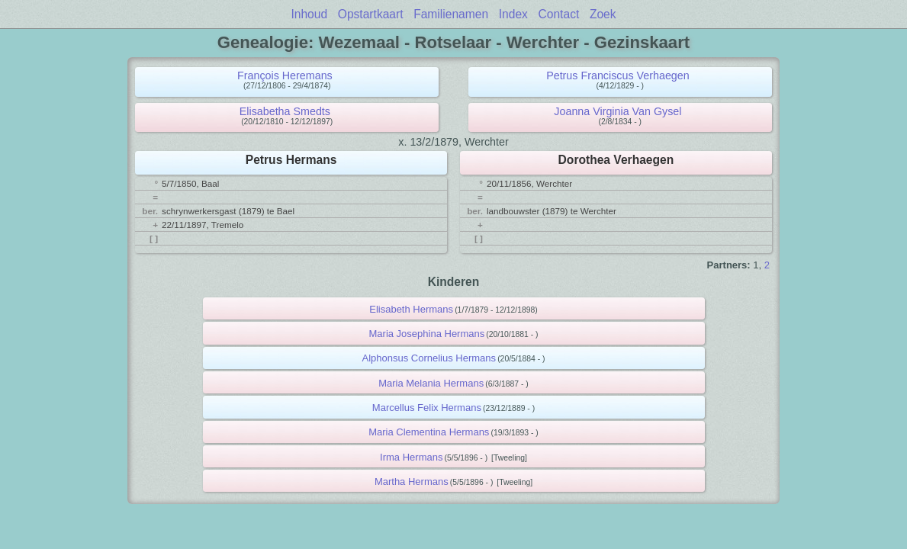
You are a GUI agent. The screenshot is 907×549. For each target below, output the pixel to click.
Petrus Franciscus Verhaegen (618, 75)
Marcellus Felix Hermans (426, 407)
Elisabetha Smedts (285, 111)
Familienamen (450, 14)
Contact (559, 14)
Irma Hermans (411, 457)
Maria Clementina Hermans (428, 432)
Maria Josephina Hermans (427, 333)
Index (513, 14)
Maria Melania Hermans (431, 383)
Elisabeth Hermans (411, 309)
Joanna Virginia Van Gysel (617, 111)
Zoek (603, 14)
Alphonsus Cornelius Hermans (429, 358)
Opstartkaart (371, 14)
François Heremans (285, 75)
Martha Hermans (412, 481)
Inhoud (309, 14)
